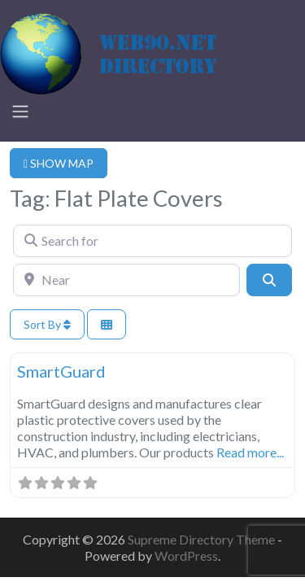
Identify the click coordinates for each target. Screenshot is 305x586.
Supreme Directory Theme (202, 539)
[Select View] (106, 324)
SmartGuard (61, 371)
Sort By (47, 324)
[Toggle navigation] (20, 111)
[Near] (126, 280)
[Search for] (152, 241)
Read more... (250, 452)
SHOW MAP (59, 163)
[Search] (269, 280)
